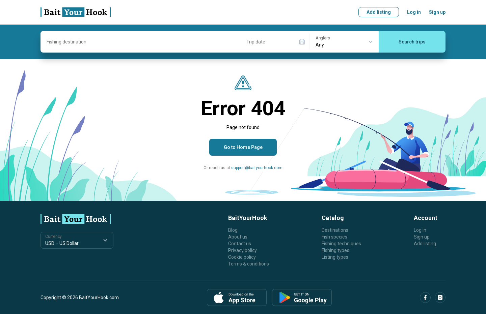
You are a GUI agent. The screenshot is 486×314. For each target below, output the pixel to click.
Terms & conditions (248, 263)
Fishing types (335, 250)
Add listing (379, 12)
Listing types (335, 257)
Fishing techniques (341, 243)
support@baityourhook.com (256, 167)
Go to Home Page (243, 147)
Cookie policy (242, 257)
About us (237, 237)
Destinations (335, 230)
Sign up (437, 12)
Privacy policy (242, 250)
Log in (414, 12)
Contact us (239, 243)
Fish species (334, 237)
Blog (233, 230)
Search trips (412, 41)
